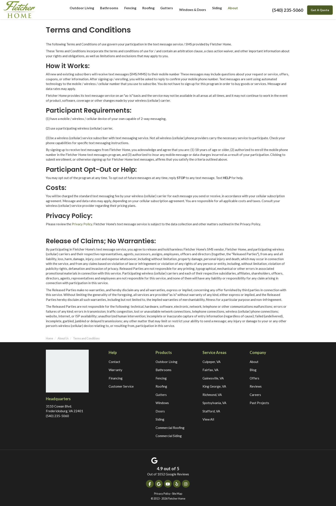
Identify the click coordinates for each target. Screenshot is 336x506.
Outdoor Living (166, 362)
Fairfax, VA (210, 370)
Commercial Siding (169, 436)
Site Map (177, 493)
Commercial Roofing (170, 428)
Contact (114, 362)
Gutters (161, 395)
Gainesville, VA (213, 378)
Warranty (115, 370)
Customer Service (121, 386)
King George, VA (214, 386)
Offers (254, 378)
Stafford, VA (211, 411)
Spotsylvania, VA (214, 403)
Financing (116, 378)
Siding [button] (216, 10)
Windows (162, 403)
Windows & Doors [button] (191, 10)
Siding (160, 419)
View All (208, 419)
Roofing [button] (147, 10)
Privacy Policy (82, 224)
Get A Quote (320, 10)
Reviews (256, 386)
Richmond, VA (212, 395)
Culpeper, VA (211, 362)
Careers (255, 395)
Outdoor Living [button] (82, 10)
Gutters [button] (166, 10)
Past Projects (259, 403)
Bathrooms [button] (108, 10)
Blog (253, 370)
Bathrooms (163, 370)
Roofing (161, 386)
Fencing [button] (129, 10)
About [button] (232, 10)
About (254, 362)
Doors (160, 411)
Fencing (161, 378)
